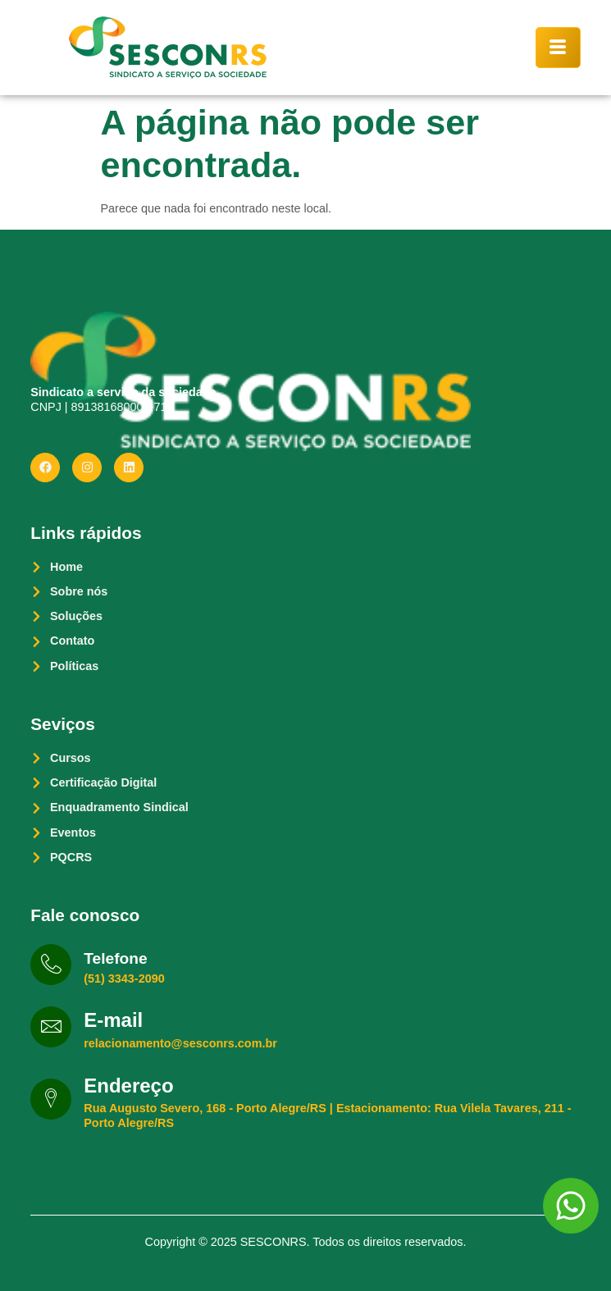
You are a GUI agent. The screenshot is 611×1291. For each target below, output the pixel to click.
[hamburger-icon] (558, 47)
